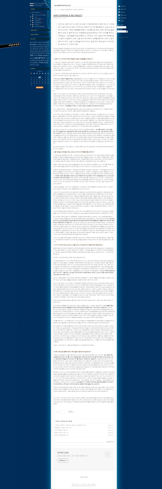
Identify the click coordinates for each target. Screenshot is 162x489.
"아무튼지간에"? (38, 5)
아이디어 (32, 65)
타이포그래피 (42, 42)
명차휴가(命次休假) (60, 435)
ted (48, 53)
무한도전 (35, 49)
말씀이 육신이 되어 (60, 432)
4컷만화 (35, 47)
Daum (85, 485)
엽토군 (72, 485)
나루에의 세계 (40, 45)
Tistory (94, 485)
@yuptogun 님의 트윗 (122, 37)
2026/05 (39, 71)
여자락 (35, 55)
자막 (31, 55)
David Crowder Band (36, 51)
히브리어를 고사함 (60, 430)
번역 (43, 51)
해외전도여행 (35, 53)
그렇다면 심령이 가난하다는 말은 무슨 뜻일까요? (69, 425)
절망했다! (36, 63)
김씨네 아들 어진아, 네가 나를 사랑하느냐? (72, 456)
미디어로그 (122, 15)
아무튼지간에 (63, 452)
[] (83, 477)
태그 (122, 12)
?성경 (37, 65)
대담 (33, 60)
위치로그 (122, 9)
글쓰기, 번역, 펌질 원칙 (40, 3)
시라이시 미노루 (43, 49)
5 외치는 (55, 18)
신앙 (35, 60)
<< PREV (81, 477)
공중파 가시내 (42, 55)
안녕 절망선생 (39, 58)
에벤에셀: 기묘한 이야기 (61, 427)
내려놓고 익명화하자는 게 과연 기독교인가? (69, 9)
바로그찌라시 (34, 42)
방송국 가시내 (43, 62)
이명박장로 (40, 60)
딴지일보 (40, 47)
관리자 (122, 20)
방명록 (122, 17)
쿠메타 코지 (43, 53)
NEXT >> (86, 477)
